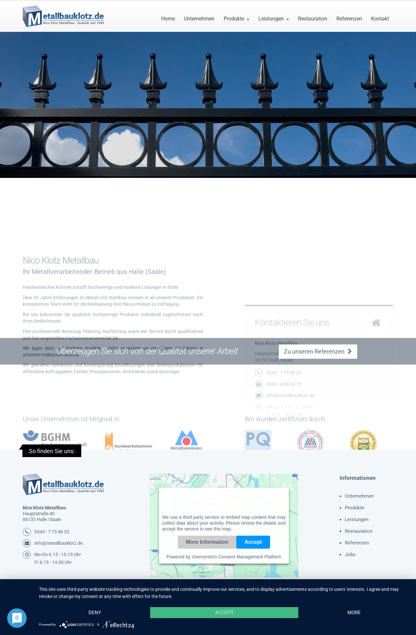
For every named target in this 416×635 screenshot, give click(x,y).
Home (168, 19)
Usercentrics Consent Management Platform (236, 556)
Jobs (350, 554)
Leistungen (271, 19)
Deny (94, 613)
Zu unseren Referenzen (318, 351)
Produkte (234, 19)
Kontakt (380, 19)
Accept (253, 542)
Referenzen (349, 19)
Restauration (312, 19)
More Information (207, 542)
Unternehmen (199, 19)
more (354, 613)
